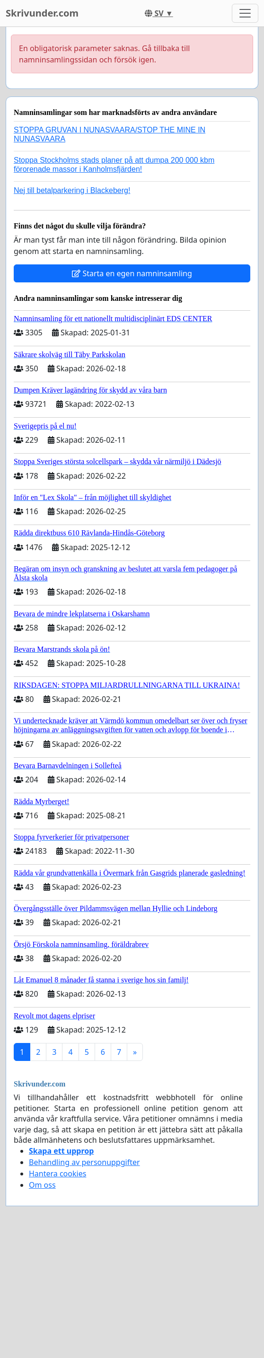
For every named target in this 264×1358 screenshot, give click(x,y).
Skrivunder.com (42, 13)
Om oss (42, 1185)
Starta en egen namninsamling (132, 273)
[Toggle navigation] (245, 13)
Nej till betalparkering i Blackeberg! (72, 190)
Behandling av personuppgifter (84, 1162)
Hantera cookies (57, 1173)
